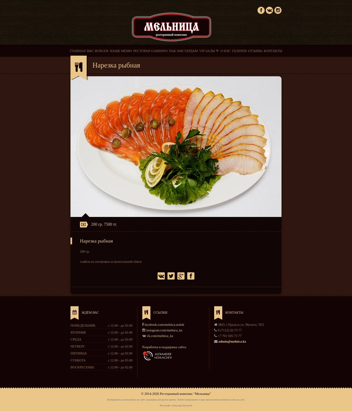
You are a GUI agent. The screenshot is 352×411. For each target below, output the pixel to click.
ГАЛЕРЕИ (239, 51)
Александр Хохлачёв (181, 405)
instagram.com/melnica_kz (164, 330)
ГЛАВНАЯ (78, 51)
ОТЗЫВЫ (255, 51)
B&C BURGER (97, 51)
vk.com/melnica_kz (160, 336)
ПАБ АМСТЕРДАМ (183, 51)
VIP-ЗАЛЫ (209, 51)
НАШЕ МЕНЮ (121, 51)
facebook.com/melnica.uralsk (164, 324)
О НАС (225, 51)
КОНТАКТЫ (273, 51)
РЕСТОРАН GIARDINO (150, 51)
